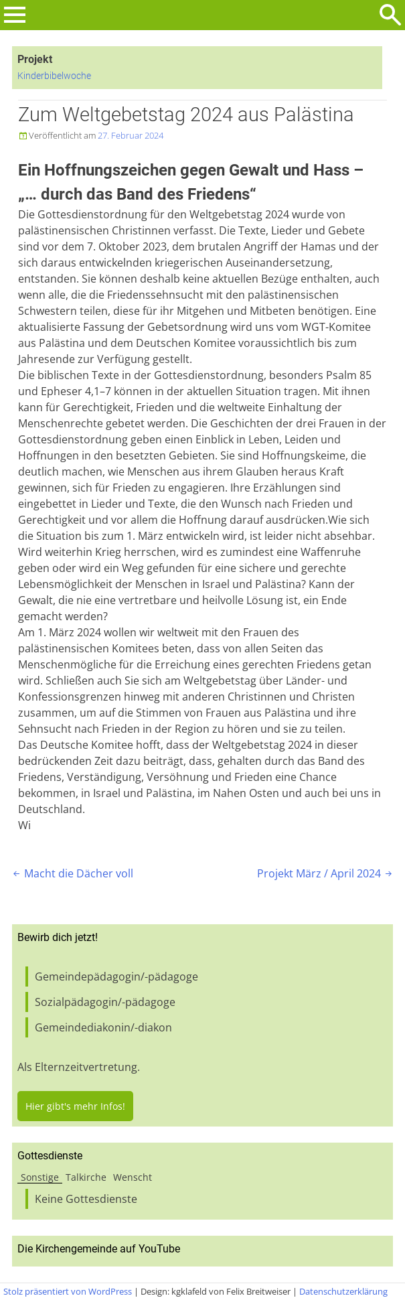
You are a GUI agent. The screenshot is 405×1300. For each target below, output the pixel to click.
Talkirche (86, 1177)
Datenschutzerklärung (343, 1291)
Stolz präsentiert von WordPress (67, 1291)
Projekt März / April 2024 (325, 873)
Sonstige (40, 1177)
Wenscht (132, 1177)
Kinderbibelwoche (54, 76)
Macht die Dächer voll (72, 873)
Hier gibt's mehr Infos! (75, 1106)
